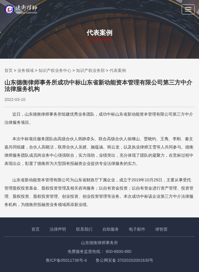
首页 (8, 70)
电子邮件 (137, 229)
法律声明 (58, 229)
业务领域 (25, 70)
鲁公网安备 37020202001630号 (125, 260)
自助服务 (110, 229)
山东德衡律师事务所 (99, 242)
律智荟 (161, 229)
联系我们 (84, 229)
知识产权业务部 (90, 70)
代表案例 (117, 70)
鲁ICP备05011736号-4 (66, 260)
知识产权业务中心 (54, 70)
